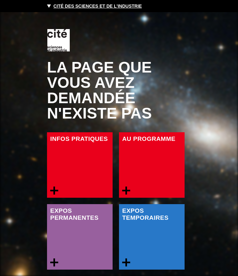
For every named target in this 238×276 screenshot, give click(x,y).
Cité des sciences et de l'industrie (97, 6)
